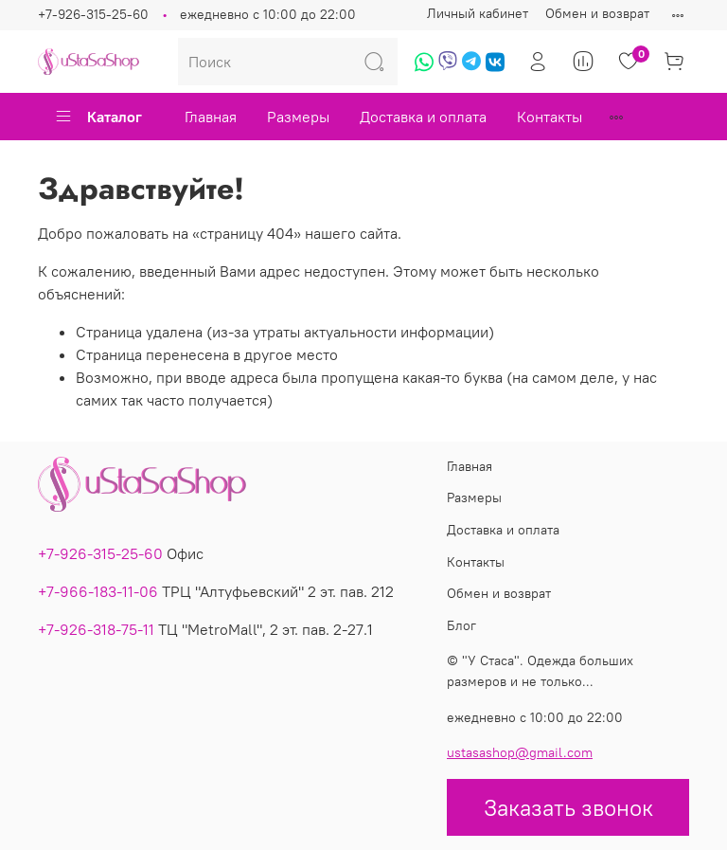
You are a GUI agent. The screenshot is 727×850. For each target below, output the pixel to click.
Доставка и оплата (423, 116)
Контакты (549, 116)
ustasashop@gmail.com (520, 752)
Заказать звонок (568, 807)
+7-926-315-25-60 (93, 14)
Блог (461, 625)
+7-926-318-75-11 (96, 629)
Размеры (298, 116)
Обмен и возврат (597, 13)
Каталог (98, 116)
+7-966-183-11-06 (98, 591)
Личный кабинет (477, 13)
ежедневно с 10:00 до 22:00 (268, 14)
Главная (211, 116)
